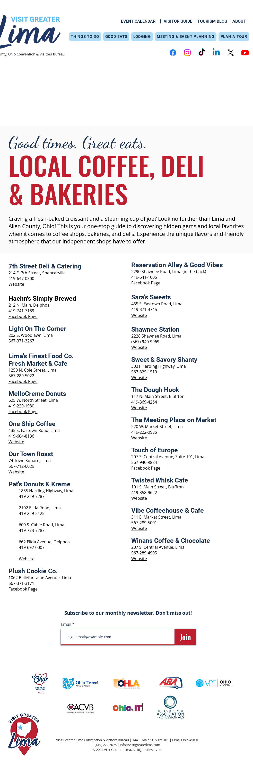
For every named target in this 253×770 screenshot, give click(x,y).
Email (66, 624)
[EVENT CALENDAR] (138, 21)
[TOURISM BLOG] (212, 21)
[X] (230, 52)
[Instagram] (187, 52)
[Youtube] (245, 52)
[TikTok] (201, 52)
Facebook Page (23, 381)
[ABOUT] (239, 21)
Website (16, 284)
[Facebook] (173, 52)
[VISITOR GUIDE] (178, 21)
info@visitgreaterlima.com (140, 744)
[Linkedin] (216, 52)
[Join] (185, 637)
